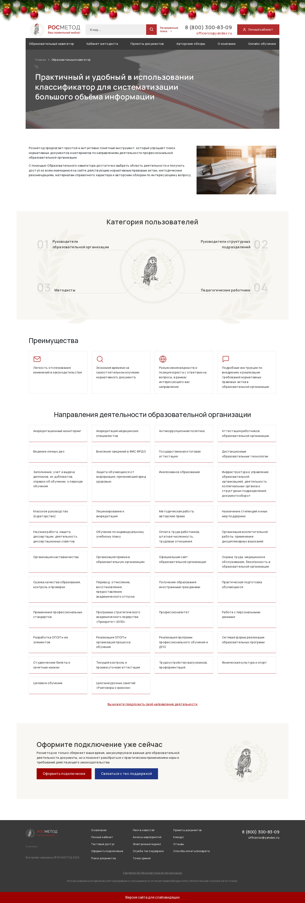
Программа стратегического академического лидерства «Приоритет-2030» (118, 617)
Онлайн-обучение (262, 44)
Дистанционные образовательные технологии (245, 453)
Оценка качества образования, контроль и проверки (57, 584)
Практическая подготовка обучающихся (242, 584)
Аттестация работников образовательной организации (245, 433)
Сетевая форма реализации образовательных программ (243, 639)
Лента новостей (144, 830)
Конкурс (178, 837)
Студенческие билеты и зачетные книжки (51, 664)
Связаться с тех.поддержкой (126, 773)
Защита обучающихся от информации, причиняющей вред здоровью (121, 476)
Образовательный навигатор (51, 44)
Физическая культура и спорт (244, 662)
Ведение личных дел (48, 451)
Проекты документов (147, 44)
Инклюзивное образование (179, 472)
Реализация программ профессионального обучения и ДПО (183, 642)
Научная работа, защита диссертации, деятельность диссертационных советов (55, 536)
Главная (41, 60)
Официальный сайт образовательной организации (182, 559)
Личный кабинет (102, 837)
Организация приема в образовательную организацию (120, 559)
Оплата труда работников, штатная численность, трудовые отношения (179, 536)
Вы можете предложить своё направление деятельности (152, 704)
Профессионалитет (174, 612)
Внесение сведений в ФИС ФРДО (121, 451)
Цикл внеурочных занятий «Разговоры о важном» (115, 685)
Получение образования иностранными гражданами (179, 584)
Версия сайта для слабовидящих (152, 897)
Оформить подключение (64, 773)
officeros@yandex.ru (214, 33)
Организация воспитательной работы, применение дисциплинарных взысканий (245, 536)
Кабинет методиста (102, 44)
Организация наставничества (56, 557)
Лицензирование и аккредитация (110, 513)
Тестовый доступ (102, 844)
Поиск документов (103, 858)
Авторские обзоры (190, 44)
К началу (31, 846)
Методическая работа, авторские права (177, 513)
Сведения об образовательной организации (152, 873)
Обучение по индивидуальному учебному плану (120, 534)
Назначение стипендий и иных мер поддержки (245, 513)
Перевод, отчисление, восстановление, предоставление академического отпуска (115, 589)
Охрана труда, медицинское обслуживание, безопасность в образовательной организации (246, 561)
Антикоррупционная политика (182, 431)
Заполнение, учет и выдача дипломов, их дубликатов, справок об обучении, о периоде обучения (58, 479)
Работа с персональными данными (241, 614)
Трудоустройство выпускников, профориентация (183, 664)
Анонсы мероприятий (147, 837)
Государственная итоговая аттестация (180, 453)
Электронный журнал (147, 844)
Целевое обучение (47, 683)
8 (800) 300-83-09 (208, 27)
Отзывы (178, 844)
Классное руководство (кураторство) (50, 513)
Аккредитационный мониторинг (57, 431)
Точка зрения (142, 858)
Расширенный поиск (169, 29)
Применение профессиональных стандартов (58, 614)
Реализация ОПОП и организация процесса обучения (113, 642)
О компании (227, 44)
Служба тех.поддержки (148, 851)
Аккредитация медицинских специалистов (117, 433)
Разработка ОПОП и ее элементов (50, 639)
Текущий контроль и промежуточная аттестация (118, 664)
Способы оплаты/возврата (191, 851)
